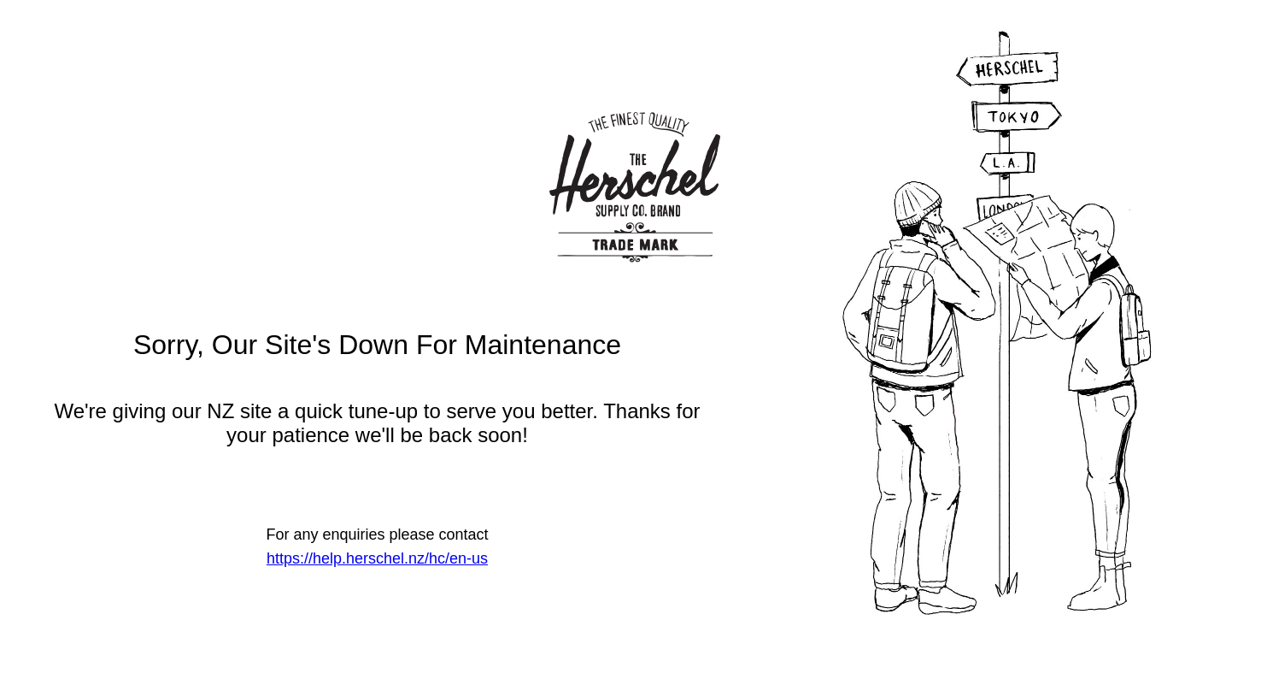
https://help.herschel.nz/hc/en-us (377, 558)
